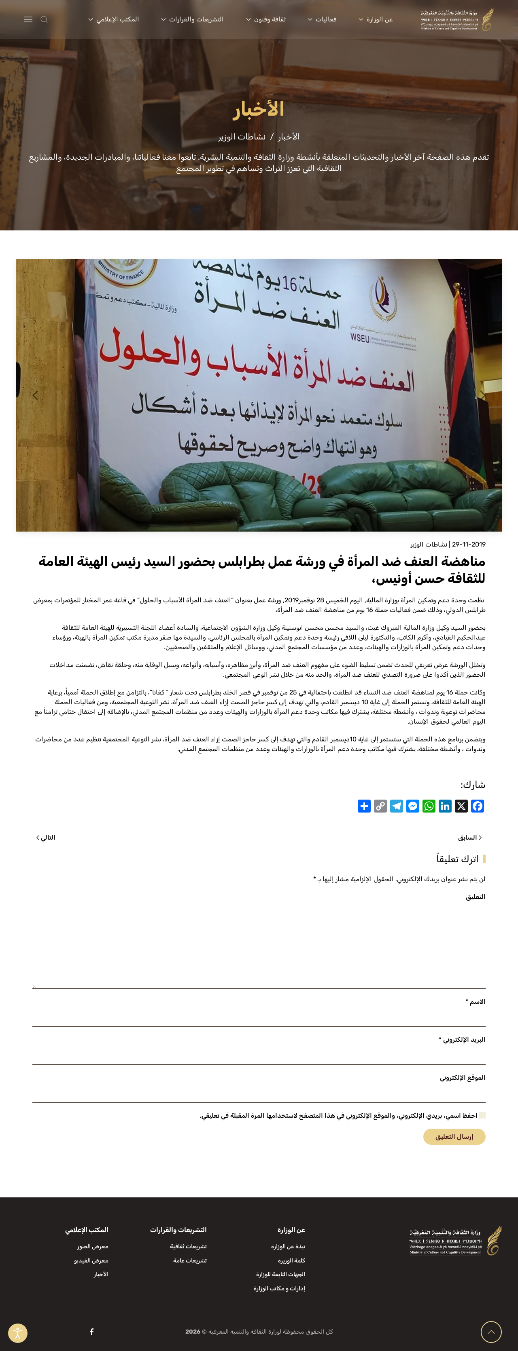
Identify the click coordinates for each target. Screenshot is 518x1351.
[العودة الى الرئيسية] (457, 19)
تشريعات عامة (190, 1260)
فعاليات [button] (322, 19)
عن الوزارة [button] (376, 19)
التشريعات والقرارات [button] (192, 19)
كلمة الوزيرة (291, 1260)
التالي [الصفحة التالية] (45, 837)
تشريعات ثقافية (188, 1246)
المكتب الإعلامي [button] (113, 19)
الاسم (475, 1001)
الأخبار (101, 1274)
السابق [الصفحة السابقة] (470, 837)
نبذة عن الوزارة (288, 1246)
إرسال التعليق (454, 1136)
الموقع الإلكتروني (463, 1077)
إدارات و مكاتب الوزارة (279, 1288)
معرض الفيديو (91, 1260)
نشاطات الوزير (428, 544)
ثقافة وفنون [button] (266, 19)
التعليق (476, 897)
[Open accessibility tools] (18, 1333)
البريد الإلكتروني (462, 1039)
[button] (60, 19)
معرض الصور (92, 1246)
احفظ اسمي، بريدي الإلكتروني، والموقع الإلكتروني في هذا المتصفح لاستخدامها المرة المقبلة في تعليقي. (343, 1115)
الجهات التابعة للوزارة (280, 1274)
